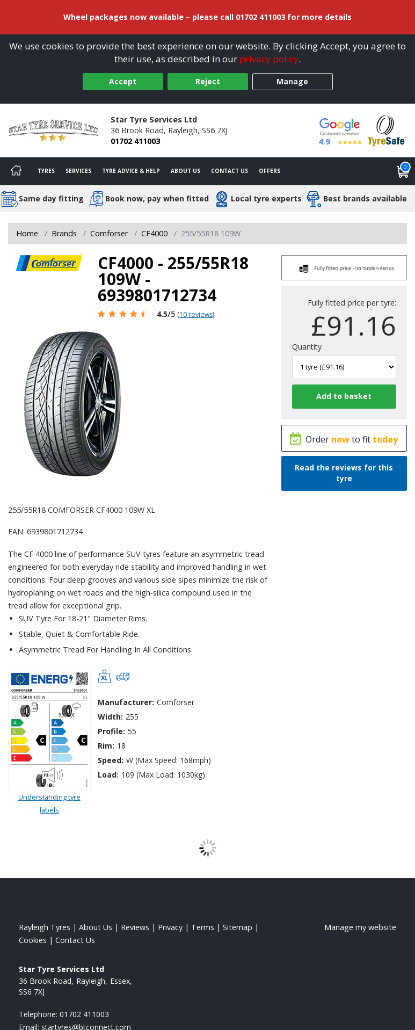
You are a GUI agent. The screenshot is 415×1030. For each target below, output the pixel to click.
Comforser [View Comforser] (109, 233)
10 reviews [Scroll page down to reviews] (196, 314)
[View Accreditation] (387, 130)
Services (78, 171)
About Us (185, 171)
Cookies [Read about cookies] (33, 940)
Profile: (111, 731)
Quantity (307, 347)
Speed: (110, 760)
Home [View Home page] (27, 233)
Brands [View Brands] (64, 233)
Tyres (46, 171)
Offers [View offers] (269, 171)
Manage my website (360, 927)
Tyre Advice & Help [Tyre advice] (131, 171)
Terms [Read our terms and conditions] (202, 927)
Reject (207, 81)
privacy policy (268, 59)
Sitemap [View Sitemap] (237, 927)
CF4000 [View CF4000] (154, 233)
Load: (108, 775)
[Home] (16, 171)
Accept (122, 81)
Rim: (106, 746)
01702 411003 (135, 141)
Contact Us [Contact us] (229, 171)
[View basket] (403, 171)
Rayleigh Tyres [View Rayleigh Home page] (44, 927)
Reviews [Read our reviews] (135, 927)
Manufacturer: (126, 702)
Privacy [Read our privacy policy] (170, 927)
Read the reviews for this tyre (344, 472)
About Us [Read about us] (95, 927)
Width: (110, 717)
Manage (292, 81)
